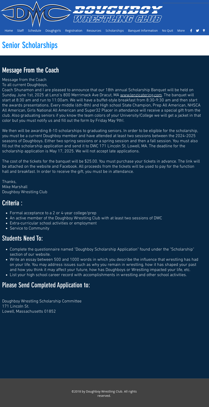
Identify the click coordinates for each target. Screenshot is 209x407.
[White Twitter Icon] (197, 30)
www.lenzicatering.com (141, 95)
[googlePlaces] (204, 30)
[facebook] (191, 30)
